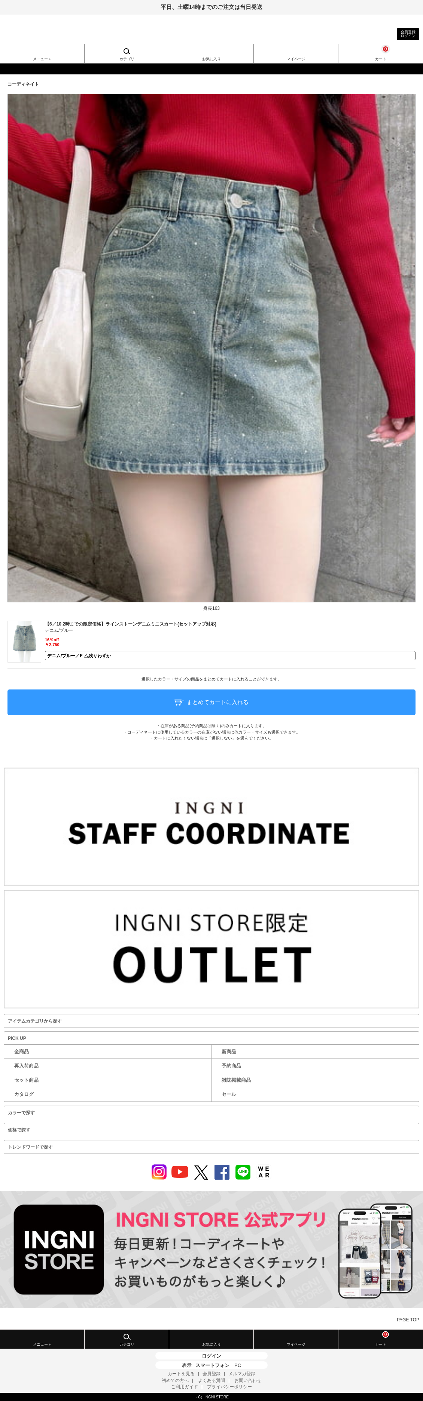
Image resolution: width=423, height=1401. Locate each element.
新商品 (229, 1051)
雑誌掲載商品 (236, 1080)
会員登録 (211, 1373)
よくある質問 (211, 1380)
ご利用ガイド (184, 1387)
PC (237, 1365)
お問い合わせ (247, 1380)
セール (229, 1094)
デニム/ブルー (59, 630)
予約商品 (231, 1066)
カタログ (24, 1094)
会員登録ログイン (408, 34)
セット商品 (26, 1080)
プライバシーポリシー (229, 1387)
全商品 (21, 1051)
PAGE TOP (408, 1319)
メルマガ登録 (241, 1373)
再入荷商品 (26, 1066)
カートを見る (181, 1373)
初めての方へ (175, 1380)
